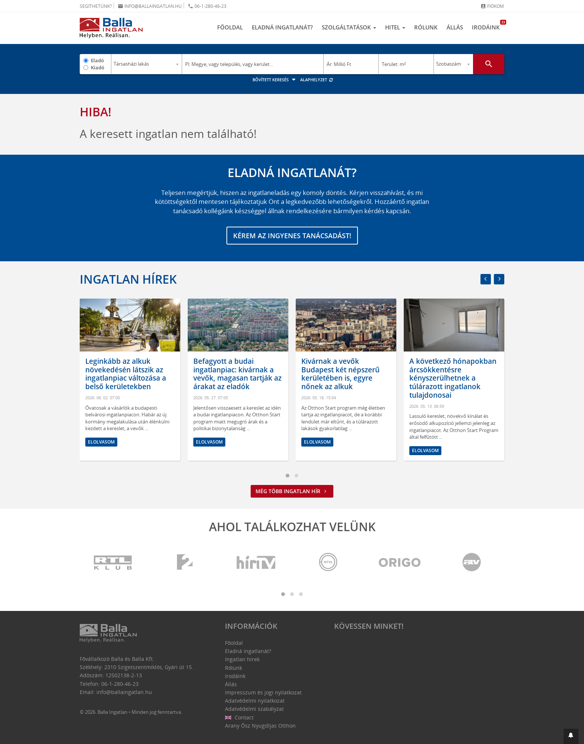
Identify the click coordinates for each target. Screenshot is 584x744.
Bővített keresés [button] (275, 79)
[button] (571, 736)
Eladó (97, 60)
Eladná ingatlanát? (282, 27)
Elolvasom (101, 442)
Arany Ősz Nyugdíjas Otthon (260, 725)
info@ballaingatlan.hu (150, 6)
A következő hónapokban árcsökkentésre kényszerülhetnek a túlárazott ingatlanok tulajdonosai (452, 378)
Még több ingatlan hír (292, 491)
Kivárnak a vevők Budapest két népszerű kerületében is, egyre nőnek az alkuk (340, 373)
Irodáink (488, 25)
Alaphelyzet (316, 79)
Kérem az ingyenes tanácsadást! (292, 235)
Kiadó (97, 67)
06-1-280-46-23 (207, 6)
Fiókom (492, 6)
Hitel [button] (395, 27)
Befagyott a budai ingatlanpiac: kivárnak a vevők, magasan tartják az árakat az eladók (237, 373)
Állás (455, 27)
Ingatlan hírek (128, 279)
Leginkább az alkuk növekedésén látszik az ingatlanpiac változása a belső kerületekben (125, 373)
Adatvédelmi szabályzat (254, 708)
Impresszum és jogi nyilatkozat (263, 692)
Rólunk (426, 27)
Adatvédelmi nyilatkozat (255, 700)
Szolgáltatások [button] (349, 27)
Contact (239, 717)
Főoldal (230, 27)
